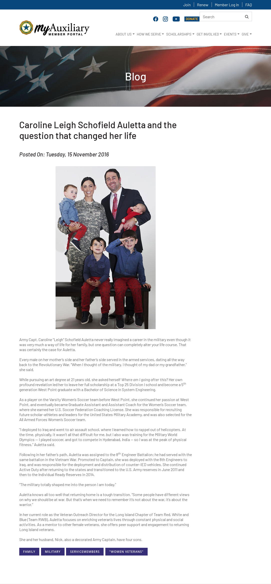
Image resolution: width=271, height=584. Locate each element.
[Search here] (226, 16)
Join (187, 4)
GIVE (245, 34)
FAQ (248, 4)
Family (29, 552)
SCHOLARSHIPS (178, 34)
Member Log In (227, 4)
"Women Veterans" (126, 552)
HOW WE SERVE (149, 34)
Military (53, 552)
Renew (202, 4)
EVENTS (230, 34)
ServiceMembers (85, 552)
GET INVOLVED (208, 34)
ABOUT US (124, 34)
